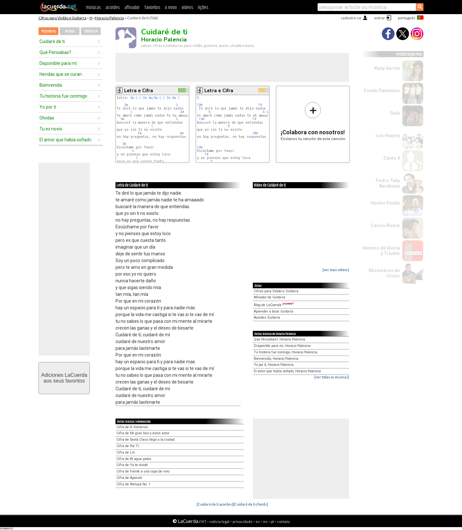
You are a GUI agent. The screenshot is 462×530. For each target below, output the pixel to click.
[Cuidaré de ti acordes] (215, 504)
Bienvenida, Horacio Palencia (276, 359)
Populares (48, 31)
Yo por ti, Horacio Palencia (274, 365)
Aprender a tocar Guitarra (273, 311)
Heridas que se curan (60, 74)
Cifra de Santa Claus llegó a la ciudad (145, 439)
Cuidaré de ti (52, 41)
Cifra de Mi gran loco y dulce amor (142, 433)
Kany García (387, 68)
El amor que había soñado (65, 139)
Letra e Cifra (138, 90)
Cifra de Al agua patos (133, 459)
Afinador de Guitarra (269, 297)
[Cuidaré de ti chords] (250, 504)
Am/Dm (153, 98)
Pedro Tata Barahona (388, 183)
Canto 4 (391, 158)
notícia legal (219, 521)
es (258, 521)
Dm (132, 98)
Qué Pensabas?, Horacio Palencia (279, 339)
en (265, 521)
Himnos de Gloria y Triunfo (381, 250)
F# (260, 105)
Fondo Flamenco (382, 90)
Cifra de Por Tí (127, 446)
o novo (171, 8)
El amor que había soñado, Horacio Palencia (287, 371)
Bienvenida (50, 85)
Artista (69, 31)
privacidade (242, 521)
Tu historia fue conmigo (63, 96)
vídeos (187, 8)
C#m (199, 105)
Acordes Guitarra (267, 317)
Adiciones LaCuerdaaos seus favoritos (64, 378)
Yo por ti (47, 107)
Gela (395, 113)
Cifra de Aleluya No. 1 (133, 484)
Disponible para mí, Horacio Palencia (282, 346)
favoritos (152, 8)
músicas (93, 8)
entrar (379, 17)
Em (145, 98)
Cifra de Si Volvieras (132, 427)
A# (182, 112)
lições (203, 8)
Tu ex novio (50, 128)
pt (272, 521)
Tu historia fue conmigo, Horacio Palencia (285, 352)
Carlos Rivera (385, 225)
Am (174, 98)
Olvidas (46, 117)
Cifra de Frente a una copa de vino (142, 471)
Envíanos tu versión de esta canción (313, 121)
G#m (255, 133)
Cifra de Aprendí (129, 478)
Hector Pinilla (385, 203)
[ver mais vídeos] (335, 270)
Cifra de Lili (125, 452)
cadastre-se (351, 17)
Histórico (91, 31)
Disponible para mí (58, 63)
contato (283, 521)
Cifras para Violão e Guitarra (62, 17)
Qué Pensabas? (55, 52)
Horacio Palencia (109, 17)
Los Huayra (388, 135)
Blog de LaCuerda (274, 305)
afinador (132, 8)
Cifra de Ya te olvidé (132, 465)
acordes (113, 8)
